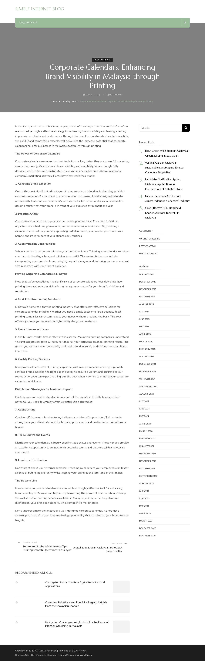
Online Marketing (149, 238)
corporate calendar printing (97, 342)
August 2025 (146, 304)
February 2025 (147, 349)
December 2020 (147, 528)
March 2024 (145, 431)
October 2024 (147, 378)
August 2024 (146, 393)
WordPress (86, 655)
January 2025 (146, 356)
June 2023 (144, 498)
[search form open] (185, 22)
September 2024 (148, 386)
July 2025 (144, 311)
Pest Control (147, 246)
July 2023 (144, 491)
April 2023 (145, 513)
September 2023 (148, 476)
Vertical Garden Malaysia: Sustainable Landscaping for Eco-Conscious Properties (165, 167)
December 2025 (147, 281)
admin (89, 95)
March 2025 (145, 341)
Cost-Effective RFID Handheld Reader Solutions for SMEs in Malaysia (163, 212)
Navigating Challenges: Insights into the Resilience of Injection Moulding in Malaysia (77, 624)
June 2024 (144, 408)
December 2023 (147, 453)
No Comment (115, 95)
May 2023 (144, 506)
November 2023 (147, 461)
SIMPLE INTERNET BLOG (39, 9)
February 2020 (147, 535)
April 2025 (145, 334)
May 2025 (144, 326)
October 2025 (147, 296)
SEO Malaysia (79, 650)
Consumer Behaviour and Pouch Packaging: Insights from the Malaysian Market (76, 604)
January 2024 (146, 446)
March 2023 (145, 520)
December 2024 (147, 364)
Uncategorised (102, 59)
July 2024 (144, 401)
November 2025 (147, 289)
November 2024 (147, 371)
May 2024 (144, 416)
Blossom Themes (56, 655)
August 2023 (146, 483)
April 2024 (145, 423)
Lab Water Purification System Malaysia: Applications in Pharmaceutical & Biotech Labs (163, 184)
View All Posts (28, 22)
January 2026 (146, 274)
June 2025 (144, 319)
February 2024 (147, 438)
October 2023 (147, 468)
